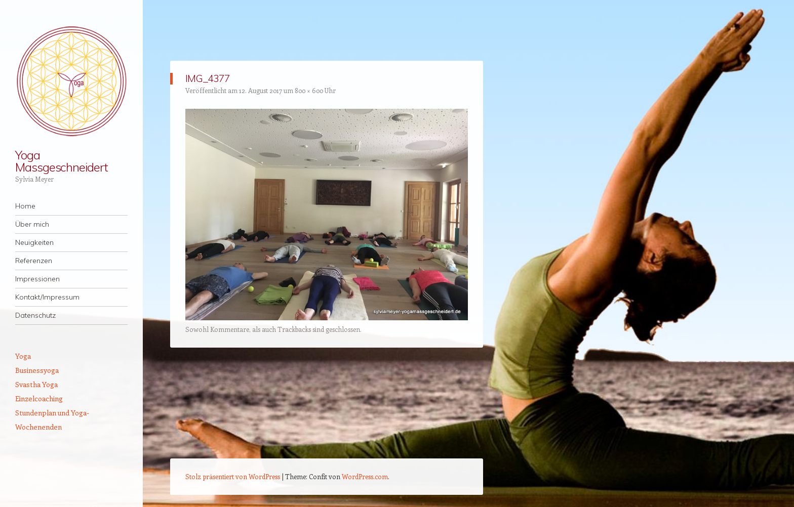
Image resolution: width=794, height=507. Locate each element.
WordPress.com (365, 476)
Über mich (32, 224)
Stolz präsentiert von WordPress (232, 476)
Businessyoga (37, 370)
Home (25, 205)
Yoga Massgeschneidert (61, 161)
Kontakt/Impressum (47, 297)
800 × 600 (309, 90)
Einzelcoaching (39, 398)
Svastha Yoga (36, 384)
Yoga (23, 356)
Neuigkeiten (34, 242)
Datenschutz (35, 315)
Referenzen (33, 260)
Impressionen (37, 278)
